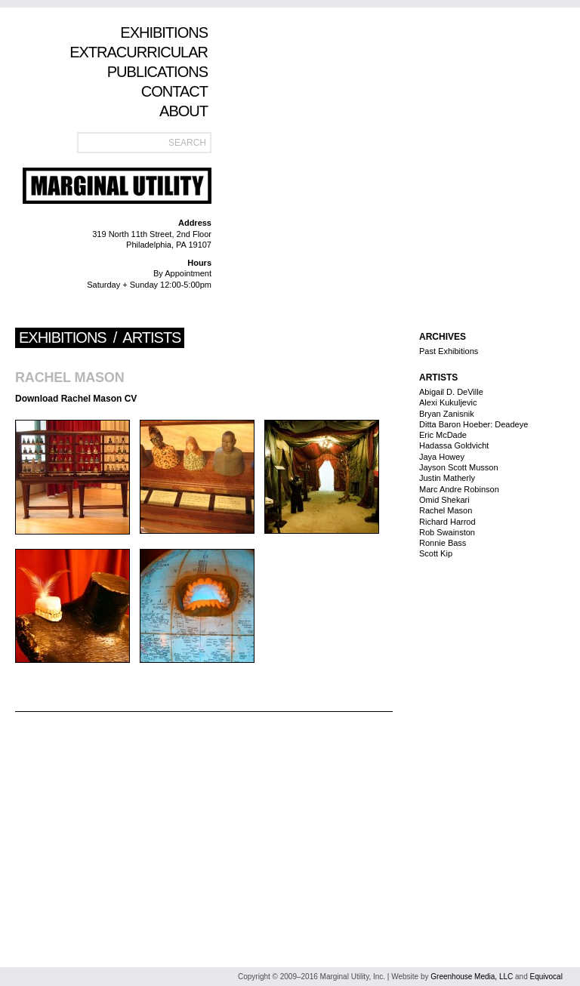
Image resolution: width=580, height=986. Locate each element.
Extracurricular (138, 52)
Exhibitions (164, 32)
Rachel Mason (70, 377)
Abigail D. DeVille (451, 391)
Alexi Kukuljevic (448, 402)
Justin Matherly (447, 477)
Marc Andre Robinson (459, 489)
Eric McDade (443, 434)
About (183, 111)
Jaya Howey (441, 456)
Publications (157, 71)
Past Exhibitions (448, 351)
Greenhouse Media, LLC (471, 976)
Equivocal (546, 976)
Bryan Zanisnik (446, 413)
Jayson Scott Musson (458, 467)
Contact (174, 91)
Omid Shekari (444, 499)
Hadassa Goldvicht (454, 445)
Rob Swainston (447, 532)
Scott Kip (435, 553)
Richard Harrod (447, 521)
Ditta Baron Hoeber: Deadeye (473, 424)
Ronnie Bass (442, 542)
